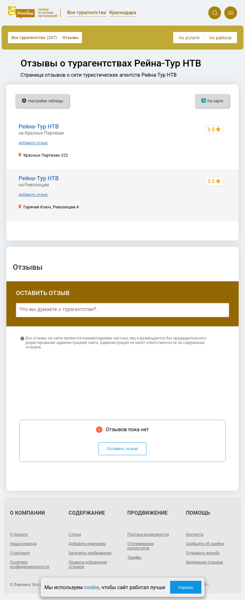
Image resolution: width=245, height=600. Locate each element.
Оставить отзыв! (122, 448)
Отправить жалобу (202, 553)
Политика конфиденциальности (29, 564)
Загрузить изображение (90, 553)
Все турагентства (34, 37)
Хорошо (185, 587)
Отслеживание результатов (140, 546)
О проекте (19, 534)
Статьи (75, 534)
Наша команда (23, 544)
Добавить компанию (87, 544)
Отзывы (70, 37)
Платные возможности (148, 534)
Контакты (195, 534)
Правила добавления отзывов (88, 564)
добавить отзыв (33, 143)
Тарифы (134, 557)
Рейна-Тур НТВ (39, 126)
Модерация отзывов (204, 562)
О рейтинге (20, 553)
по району (220, 38)
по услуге (189, 38)
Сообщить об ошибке (205, 544)
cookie (91, 587)
